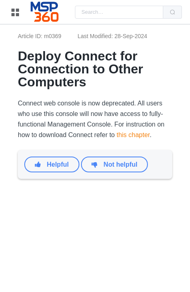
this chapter (133, 134)
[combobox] (119, 12)
